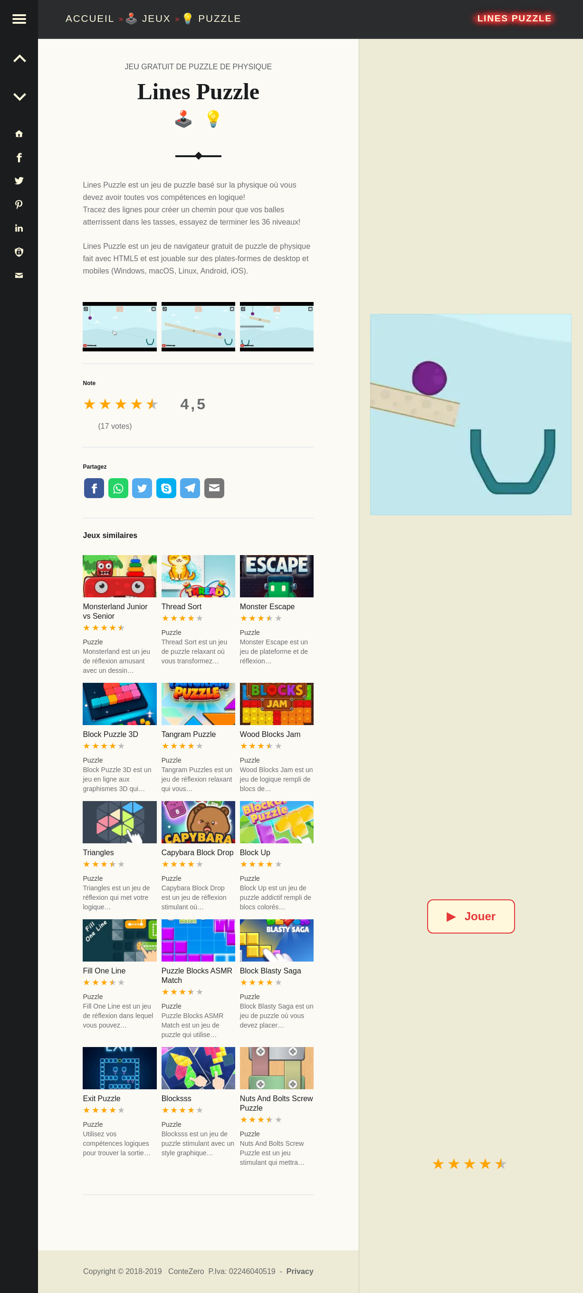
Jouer (471, 916)
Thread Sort (181, 607)
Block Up (255, 853)
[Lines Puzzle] (471, 414)
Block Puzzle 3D (110, 734)
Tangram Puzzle (189, 734)
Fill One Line (104, 971)
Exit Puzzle (101, 1099)
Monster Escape (267, 607)
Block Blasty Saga (270, 971)
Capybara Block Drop (198, 853)
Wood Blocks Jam (270, 734)
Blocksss (176, 1099)
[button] (19, 19)
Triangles (98, 853)
